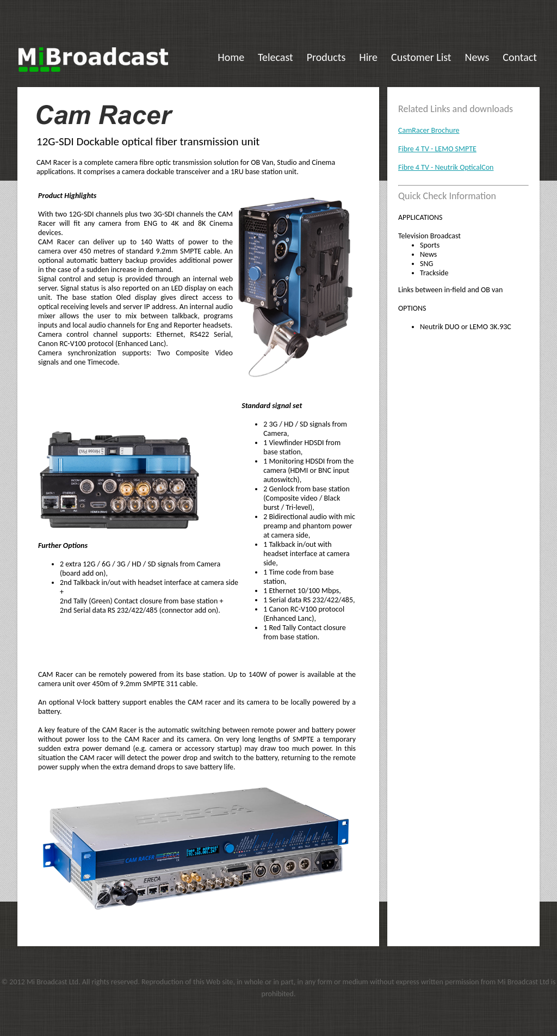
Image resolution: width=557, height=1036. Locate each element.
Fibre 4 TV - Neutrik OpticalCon (445, 167)
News (477, 57)
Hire (368, 57)
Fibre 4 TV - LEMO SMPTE (437, 148)
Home (231, 57)
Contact (520, 57)
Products (326, 57)
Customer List (421, 57)
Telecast (275, 57)
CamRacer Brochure (429, 130)
